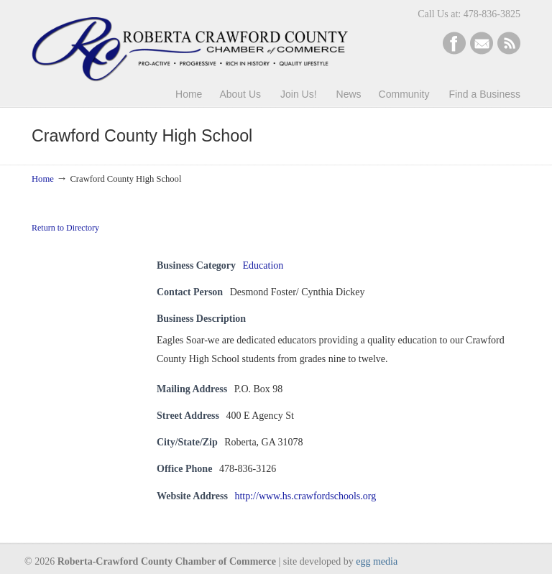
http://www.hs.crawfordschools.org (305, 496)
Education (263, 265)
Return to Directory (65, 228)
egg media (376, 561)
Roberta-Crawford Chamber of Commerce (190, 43)
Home (43, 179)
